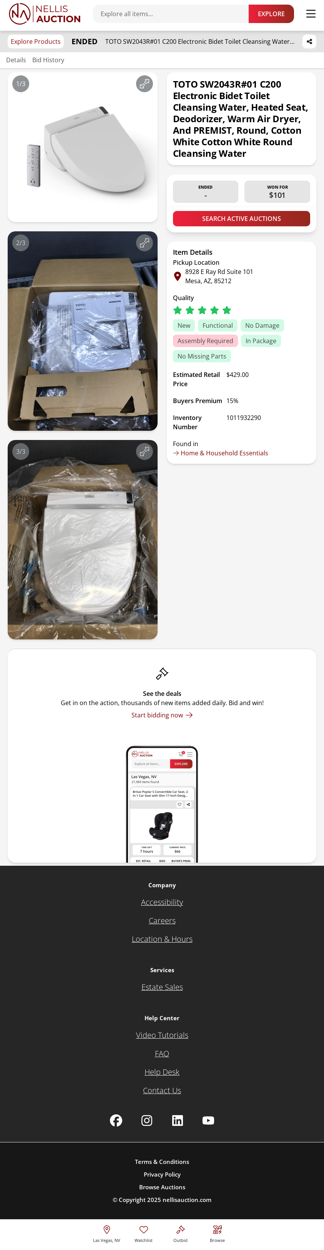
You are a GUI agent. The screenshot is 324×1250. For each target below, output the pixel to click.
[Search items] (175, 14)
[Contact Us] (162, 1090)
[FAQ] (162, 1053)
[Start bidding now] (162, 715)
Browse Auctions (162, 1187)
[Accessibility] (162, 902)
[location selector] (106, 1232)
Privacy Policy (162, 1174)
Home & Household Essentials (220, 453)
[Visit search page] (217, 1232)
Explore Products (36, 41)
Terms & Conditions (162, 1161)
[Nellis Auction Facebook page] (116, 1120)
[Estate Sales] (162, 987)
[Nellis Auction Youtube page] (208, 1120)
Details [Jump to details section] (16, 60)
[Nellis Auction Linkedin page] (177, 1120)
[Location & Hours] (162, 939)
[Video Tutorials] (162, 1035)
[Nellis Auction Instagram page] (147, 1120)
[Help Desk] (162, 1072)
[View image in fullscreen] (144, 83)
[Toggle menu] (311, 13)
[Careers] (162, 920)
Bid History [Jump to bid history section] (48, 60)
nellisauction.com (187, 1200)
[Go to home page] (44, 14)
